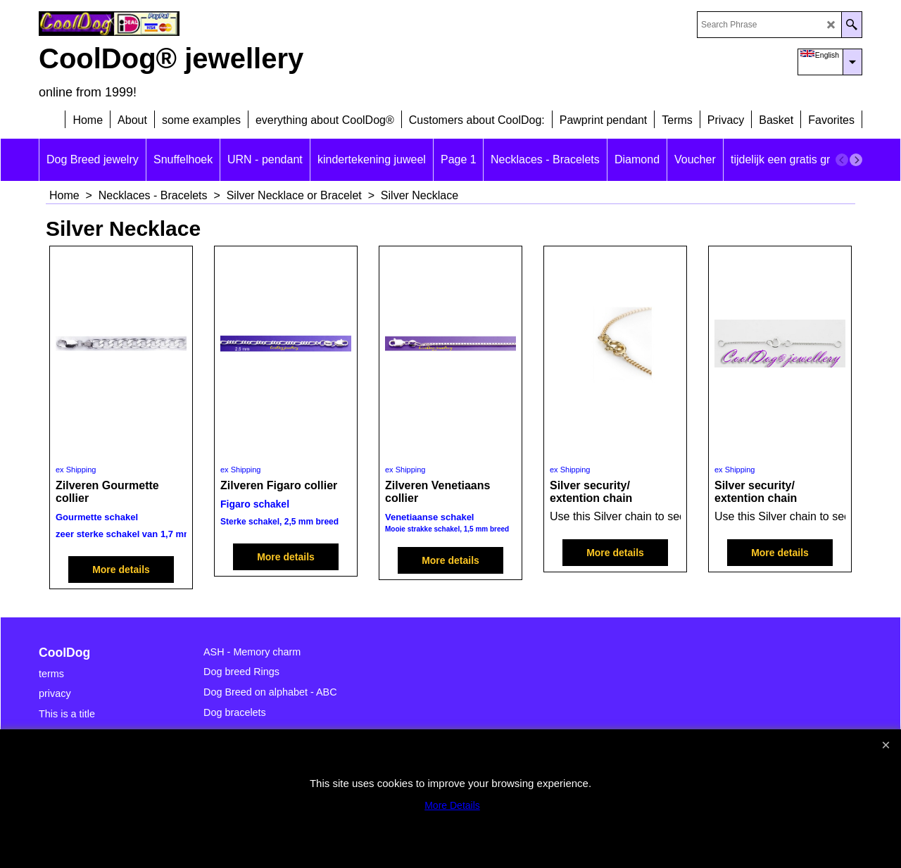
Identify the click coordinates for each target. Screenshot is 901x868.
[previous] (842, 159)
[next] (856, 159)
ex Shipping (76, 469)
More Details (452, 805)
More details (121, 569)
